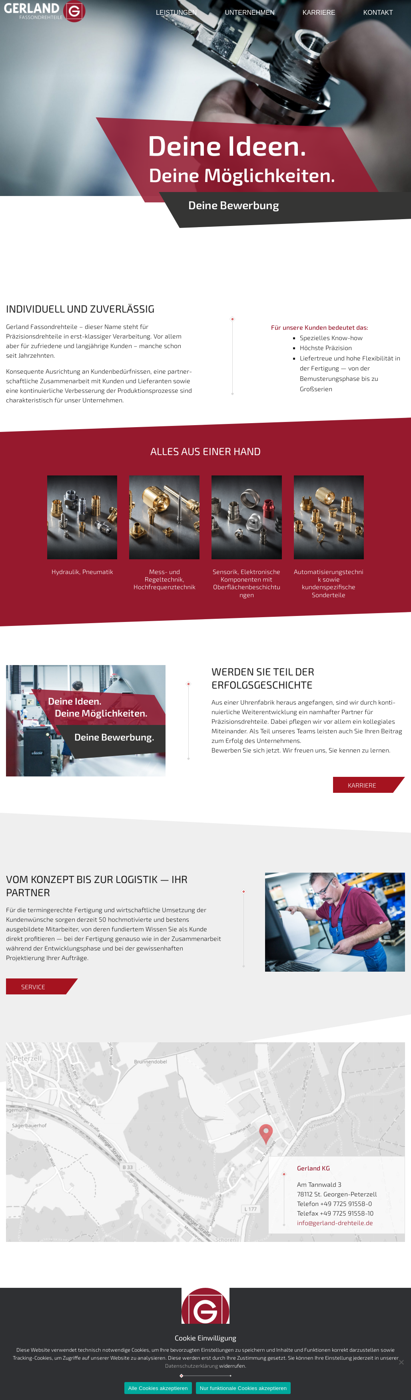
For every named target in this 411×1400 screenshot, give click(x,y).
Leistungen (176, 12)
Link (12, 1047)
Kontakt (378, 12)
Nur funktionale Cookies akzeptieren (243, 1388)
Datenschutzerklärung (191, 1365)
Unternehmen (249, 12)
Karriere (319, 12)
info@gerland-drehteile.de (335, 1222)
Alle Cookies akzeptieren (158, 1388)
